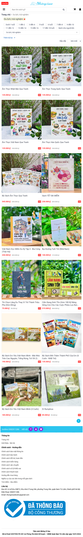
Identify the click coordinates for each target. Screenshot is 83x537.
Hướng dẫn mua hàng (9, 470)
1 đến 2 (21, 24)
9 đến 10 (69, 24)
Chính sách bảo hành (9, 449)
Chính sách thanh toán (9, 466)
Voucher (5, 3)
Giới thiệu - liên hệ (8, 438)
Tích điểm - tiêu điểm (9, 477)
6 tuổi (49, 24)
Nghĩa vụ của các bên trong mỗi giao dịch (16, 473)
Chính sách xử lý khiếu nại (11, 463)
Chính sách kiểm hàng (9, 456)
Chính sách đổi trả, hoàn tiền (12, 453)
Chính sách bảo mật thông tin (12, 446)
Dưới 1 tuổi (9, 24)
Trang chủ (5, 14)
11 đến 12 (8, 28)
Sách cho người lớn (65, 28)
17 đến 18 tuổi (47, 28)
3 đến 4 (31, 24)
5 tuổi (40, 24)
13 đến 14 (21, 28)
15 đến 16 (33, 28)
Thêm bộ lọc (9, 38)
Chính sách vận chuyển (10, 460)
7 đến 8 (58, 24)
